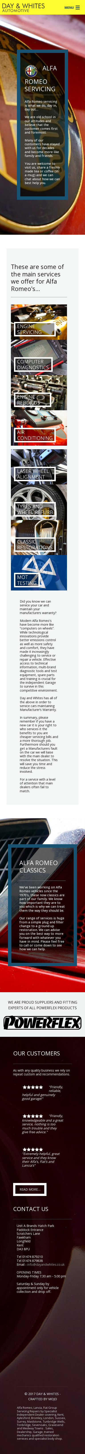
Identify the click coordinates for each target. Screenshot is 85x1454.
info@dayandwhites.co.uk (46, 1264)
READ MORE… (30, 1189)
